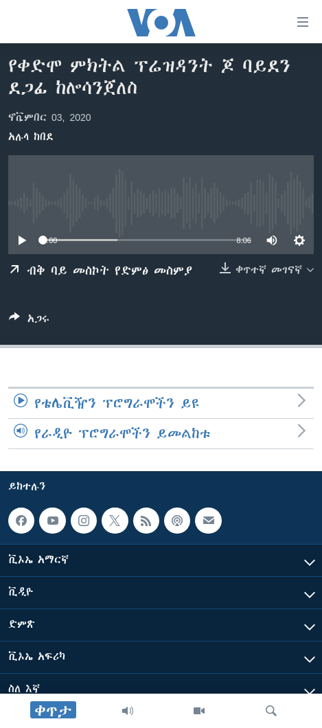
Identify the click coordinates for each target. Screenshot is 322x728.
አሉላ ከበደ (31, 136)
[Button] (29, 321)
